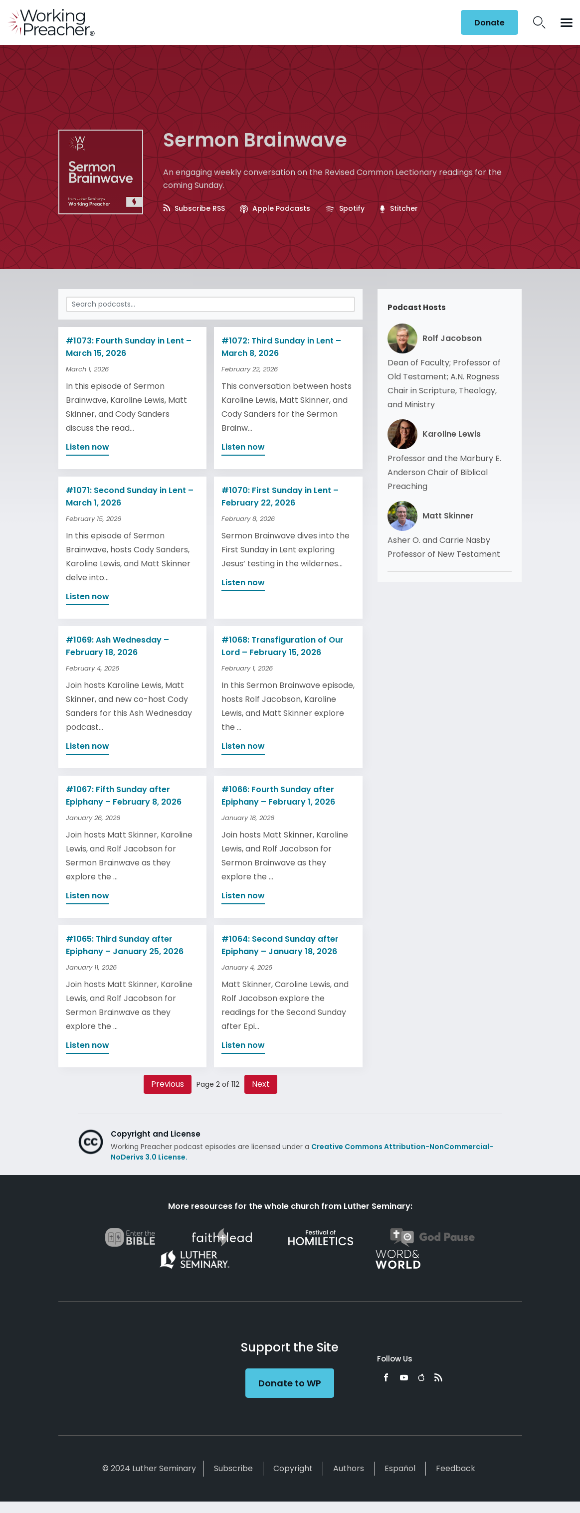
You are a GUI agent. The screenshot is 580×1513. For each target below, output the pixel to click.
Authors (348, 1468)
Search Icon (539, 22)
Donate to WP (289, 1383)
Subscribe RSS (194, 208)
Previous (167, 1084)
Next (261, 1084)
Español (400, 1468)
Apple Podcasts (275, 208)
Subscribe (233, 1468)
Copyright (293, 1468)
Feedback (455, 1468)
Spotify (345, 208)
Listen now (87, 447)
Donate (489, 22)
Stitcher (398, 208)
